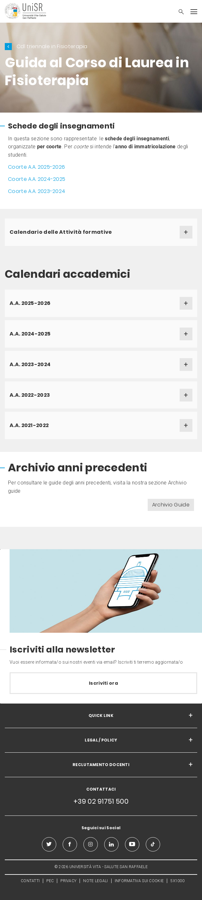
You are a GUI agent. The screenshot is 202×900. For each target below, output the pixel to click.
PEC (50, 881)
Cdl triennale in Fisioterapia (52, 46)
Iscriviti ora (103, 683)
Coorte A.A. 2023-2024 (36, 191)
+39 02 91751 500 (101, 801)
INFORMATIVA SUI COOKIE (139, 881)
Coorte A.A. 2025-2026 (36, 167)
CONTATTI (30, 881)
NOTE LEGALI (95, 881)
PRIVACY (68, 881)
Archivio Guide (171, 504)
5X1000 (177, 881)
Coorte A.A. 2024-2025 (36, 179)
